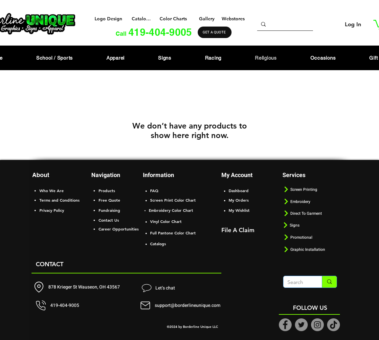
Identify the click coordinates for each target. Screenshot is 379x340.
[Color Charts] (174, 18)
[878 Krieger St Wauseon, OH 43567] (78, 287)
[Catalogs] (142, 18)
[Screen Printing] (310, 189)
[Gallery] (207, 18)
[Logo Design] (109, 18)
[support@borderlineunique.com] (181, 305)
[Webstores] (234, 18)
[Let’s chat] (157, 288)
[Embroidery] (310, 201)
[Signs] (309, 225)
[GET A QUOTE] (215, 32)
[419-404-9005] (77, 305)
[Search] (297, 282)
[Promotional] (310, 237)
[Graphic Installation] (310, 249)
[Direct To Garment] (315, 213)
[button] (115, 58)
